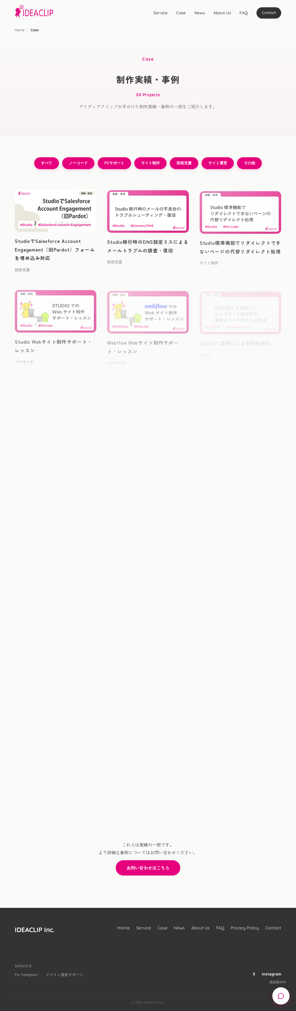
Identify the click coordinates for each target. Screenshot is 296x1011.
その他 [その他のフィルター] (249, 163)
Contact (273, 927)
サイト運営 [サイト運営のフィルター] (217, 163)
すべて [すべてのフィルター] (46, 163)
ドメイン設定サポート (64, 974)
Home (19, 30)
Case (181, 12)
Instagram (271, 973)
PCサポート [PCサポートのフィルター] (114, 163)
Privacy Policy (245, 927)
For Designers (26, 974)
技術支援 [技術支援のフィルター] (184, 163)
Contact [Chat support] (269, 12)
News (199, 12)
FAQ (243, 12)
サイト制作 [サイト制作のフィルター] (150, 163)
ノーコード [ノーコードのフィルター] (78, 163)
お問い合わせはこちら (148, 867)
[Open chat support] (281, 996)
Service (160, 12)
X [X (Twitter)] (254, 973)
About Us (222, 12)
